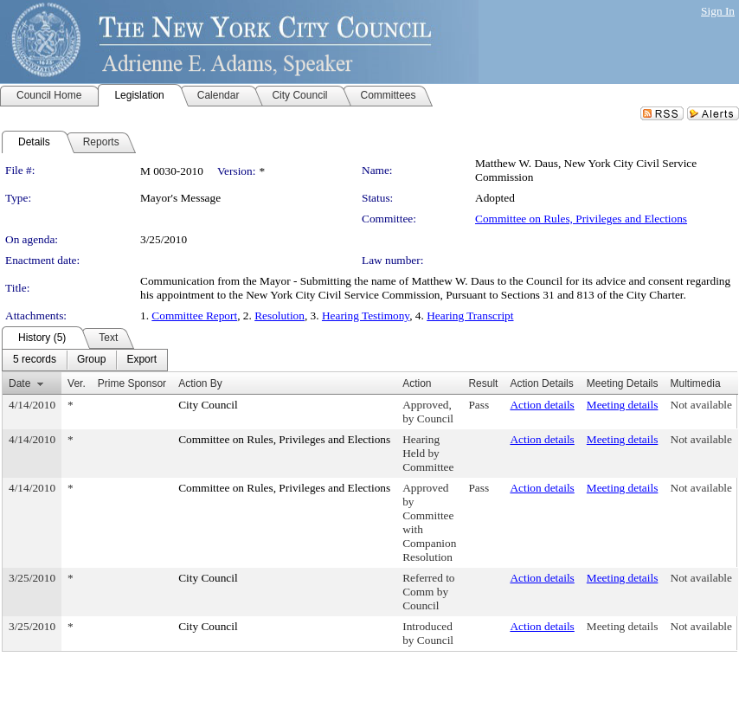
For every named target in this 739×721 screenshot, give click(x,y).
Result (483, 383)
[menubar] (85, 360)
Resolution (279, 315)
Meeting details (623, 404)
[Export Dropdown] (141, 360)
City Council (208, 404)
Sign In (718, 10)
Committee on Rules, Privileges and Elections (581, 218)
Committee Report (194, 315)
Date (19, 383)
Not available (701, 404)
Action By (200, 383)
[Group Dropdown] (91, 360)
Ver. (76, 383)
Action (416, 383)
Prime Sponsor (132, 383)
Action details (542, 404)
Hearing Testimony (365, 315)
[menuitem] (35, 360)
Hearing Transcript (470, 315)
